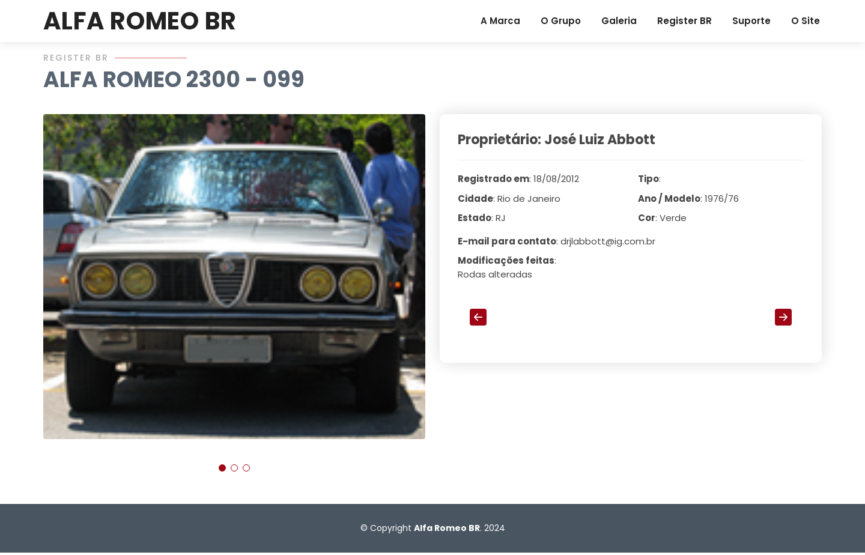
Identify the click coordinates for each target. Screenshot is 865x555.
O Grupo (561, 20)
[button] (222, 472)
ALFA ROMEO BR (139, 21)
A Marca (500, 20)
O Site (805, 20)
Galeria (619, 20)
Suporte (751, 20)
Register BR (684, 20)
